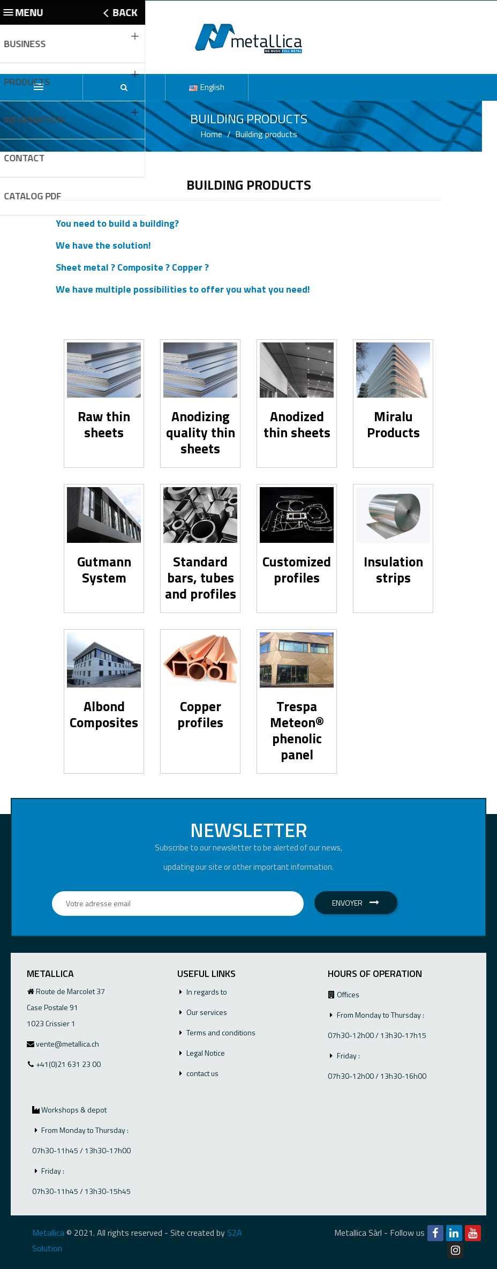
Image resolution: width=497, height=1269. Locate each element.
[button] (124, 87)
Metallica (48, 1232)
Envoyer (355, 902)
